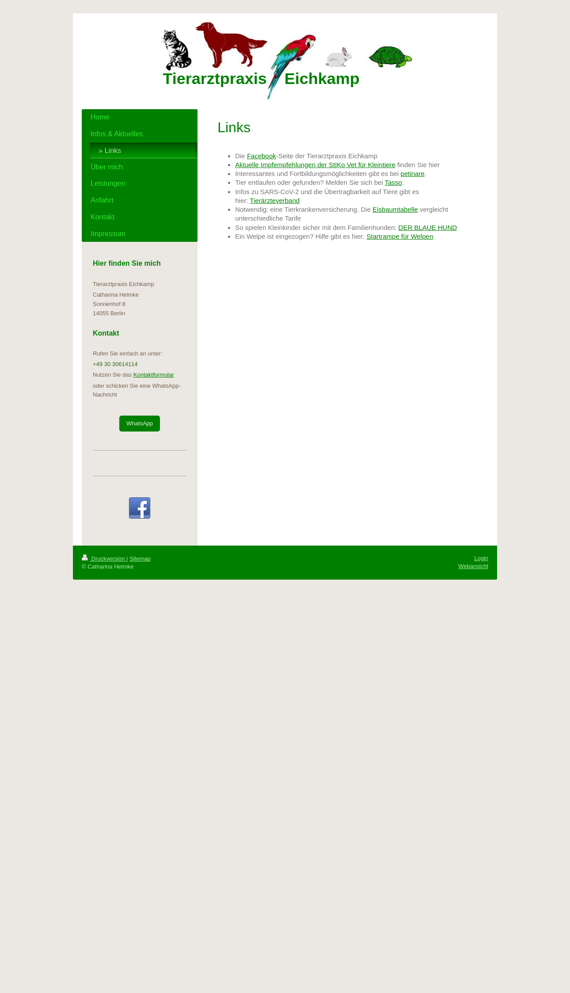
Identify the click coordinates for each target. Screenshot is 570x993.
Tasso (393, 182)
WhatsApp (139, 423)
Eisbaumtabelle (395, 209)
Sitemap (140, 558)
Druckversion (104, 558)
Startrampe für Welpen (400, 236)
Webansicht (473, 566)
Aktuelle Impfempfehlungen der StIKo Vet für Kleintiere (315, 164)
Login (481, 558)
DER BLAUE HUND (428, 227)
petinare (413, 173)
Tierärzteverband (275, 200)
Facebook (261, 156)
